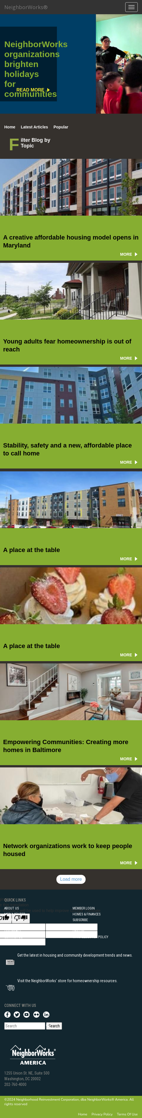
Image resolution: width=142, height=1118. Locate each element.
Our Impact (12, 931)
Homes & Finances (86, 914)
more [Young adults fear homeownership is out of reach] (126, 358)
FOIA (7, 926)
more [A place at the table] (126, 559)
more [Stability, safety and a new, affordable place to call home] (126, 462)
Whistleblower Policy (90, 937)
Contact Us (13, 937)
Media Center (14, 914)
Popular (60, 127)
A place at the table (31, 549)
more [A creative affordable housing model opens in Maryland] (126, 254)
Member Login (84, 908)
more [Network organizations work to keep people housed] (126, 863)
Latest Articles (34, 127)
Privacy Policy (102, 1114)
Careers (79, 931)
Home (9, 127)
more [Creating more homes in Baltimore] (126, 759)
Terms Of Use (127, 1114)
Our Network (14, 920)
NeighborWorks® (26, 7)
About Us (11, 908)
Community (82, 926)
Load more (71, 879)
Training (11, 943)
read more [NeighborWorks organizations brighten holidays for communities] (30, 89)
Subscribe (80, 920)
